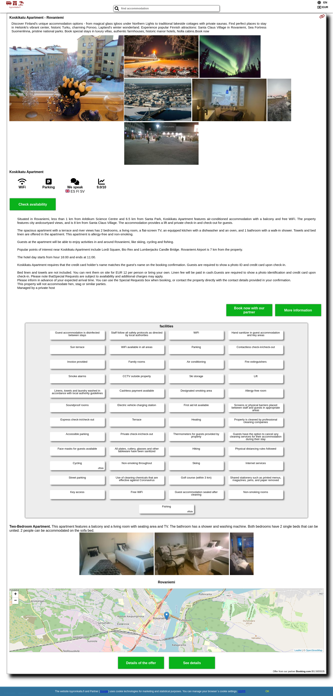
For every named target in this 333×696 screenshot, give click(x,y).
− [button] (15, 601)
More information (298, 310)
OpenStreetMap (314, 650)
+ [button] (15, 594)
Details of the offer (141, 663)
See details (192, 663)
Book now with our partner (249, 310)
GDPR (242, 691)
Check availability (32, 204)
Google (104, 691)
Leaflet (298, 650)
